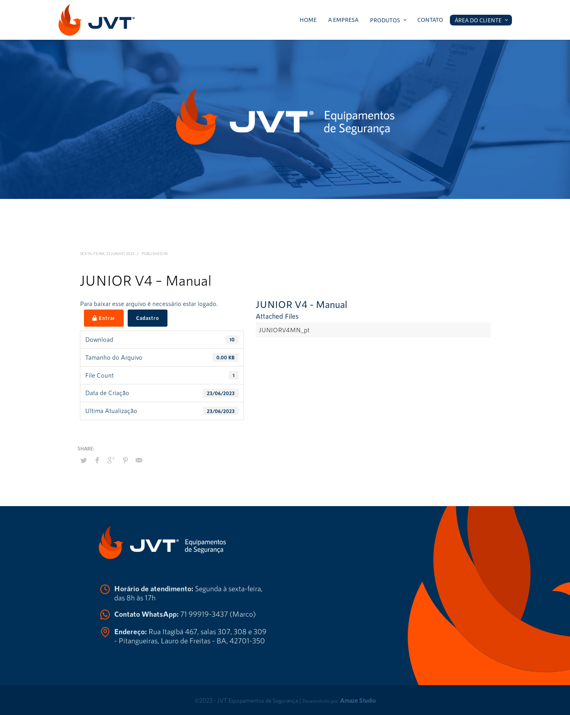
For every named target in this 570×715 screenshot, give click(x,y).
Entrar (103, 318)
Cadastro (147, 318)
